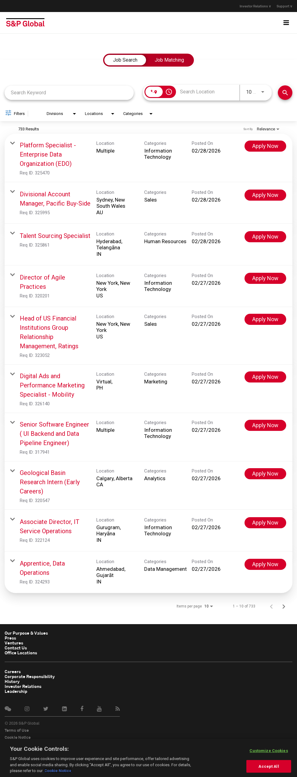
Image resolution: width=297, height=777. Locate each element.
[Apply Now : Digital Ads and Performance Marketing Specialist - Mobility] (265, 376)
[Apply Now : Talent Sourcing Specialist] (265, 236)
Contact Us (15, 647)
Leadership (15, 691)
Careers (12, 671)
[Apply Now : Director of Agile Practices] (265, 278)
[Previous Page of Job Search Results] (271, 606)
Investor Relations (22, 686)
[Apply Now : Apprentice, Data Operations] (265, 564)
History (11, 681)
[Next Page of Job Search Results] (284, 606)
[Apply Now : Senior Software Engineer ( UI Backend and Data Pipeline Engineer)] (265, 425)
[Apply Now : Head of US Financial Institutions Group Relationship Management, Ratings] (265, 319)
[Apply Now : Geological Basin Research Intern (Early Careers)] (265, 473)
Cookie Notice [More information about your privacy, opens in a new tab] (58, 770)
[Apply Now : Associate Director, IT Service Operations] (265, 522)
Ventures (13, 642)
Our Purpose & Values (25, 633)
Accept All (268, 766)
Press (10, 638)
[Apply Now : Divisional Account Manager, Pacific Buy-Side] (265, 195)
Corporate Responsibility (28, 676)
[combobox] (69, 92)
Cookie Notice (18, 737)
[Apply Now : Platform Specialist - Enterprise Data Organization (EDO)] (265, 146)
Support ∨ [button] (284, 6)
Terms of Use (17, 730)
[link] (148, 158)
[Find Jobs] (285, 92)
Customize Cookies (268, 750)
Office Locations (20, 652)
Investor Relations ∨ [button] (251, 6)
